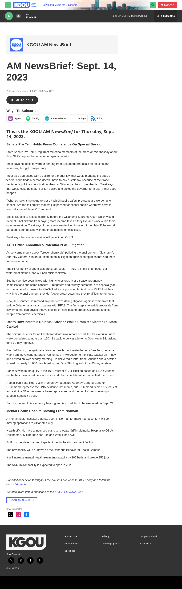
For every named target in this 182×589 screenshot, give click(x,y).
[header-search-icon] (153, 5)
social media (18, 484)
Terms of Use (70, 536)
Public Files (69, 551)
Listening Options (110, 543)
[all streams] (165, 16)
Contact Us (145, 543)
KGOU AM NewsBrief (48, 44)
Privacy (105, 536)
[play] (8, 16)
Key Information (71, 543)
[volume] (18, 16)
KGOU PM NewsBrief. (69, 492)
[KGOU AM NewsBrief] (16, 44)
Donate (169, 5)
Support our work (148, 536)
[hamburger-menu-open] (8, 5)
